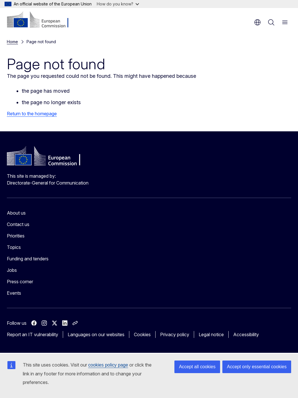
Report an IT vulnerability (32, 334)
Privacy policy (174, 334)
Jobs (12, 270)
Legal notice (211, 334)
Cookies (142, 334)
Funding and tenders (28, 259)
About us (16, 213)
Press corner (20, 281)
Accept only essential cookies (257, 366)
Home (12, 41)
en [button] (257, 22)
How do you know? (118, 3)
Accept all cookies (197, 366)
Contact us (18, 224)
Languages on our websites (96, 334)
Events (14, 293)
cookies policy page (108, 365)
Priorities (16, 236)
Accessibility (246, 334)
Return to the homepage (32, 113)
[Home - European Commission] (41, 20)
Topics (14, 247)
